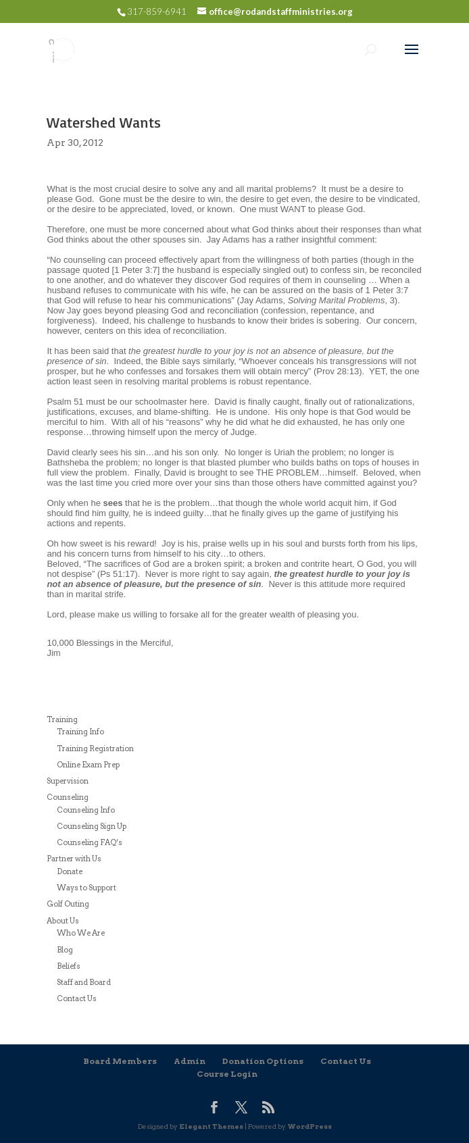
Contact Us (77, 998)
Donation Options (262, 1061)
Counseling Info (86, 810)
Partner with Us (74, 858)
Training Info (80, 731)
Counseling (68, 797)
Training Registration (95, 748)
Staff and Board (84, 982)
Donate (69, 871)
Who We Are (81, 933)
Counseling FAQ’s (89, 842)
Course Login (227, 1074)
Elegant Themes (211, 1126)
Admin (189, 1061)
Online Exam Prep (88, 764)
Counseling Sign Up (91, 826)
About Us (63, 920)
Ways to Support (86, 887)
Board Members (120, 1061)
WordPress (309, 1126)
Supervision (68, 781)
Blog (65, 950)
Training (62, 719)
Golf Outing (68, 904)
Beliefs (68, 966)
